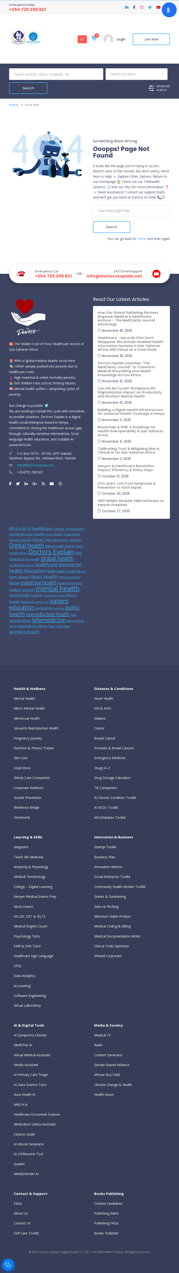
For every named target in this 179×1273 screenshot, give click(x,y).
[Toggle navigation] (82, 39)
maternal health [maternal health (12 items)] (38, 582)
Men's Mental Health (29, 708)
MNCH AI (21, 1104)
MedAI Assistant (26, 1065)
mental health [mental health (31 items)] (57, 588)
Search (111, 227)
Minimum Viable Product (112, 916)
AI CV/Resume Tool (28, 1154)
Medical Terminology (29, 876)
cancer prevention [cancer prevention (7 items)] (69, 528)
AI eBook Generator (29, 1144)
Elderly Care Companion (32, 777)
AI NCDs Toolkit (106, 807)
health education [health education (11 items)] (27, 570)
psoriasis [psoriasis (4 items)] (59, 608)
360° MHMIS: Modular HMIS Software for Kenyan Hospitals (131, 502)
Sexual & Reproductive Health (36, 728)
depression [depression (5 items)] (61, 540)
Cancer (99, 728)
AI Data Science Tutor (30, 1084)
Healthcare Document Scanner (37, 1114)
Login (121, 39)
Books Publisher (106, 1233)
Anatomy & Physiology (31, 867)
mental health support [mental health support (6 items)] (25, 595)
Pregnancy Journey (28, 738)
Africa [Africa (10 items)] (15, 528)
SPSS (17, 966)
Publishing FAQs (106, 1223)
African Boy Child (107, 1074)
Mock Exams (23, 906)
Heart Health (103, 698)
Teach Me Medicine (28, 857)
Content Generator (108, 1055)
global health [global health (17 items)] (57, 558)
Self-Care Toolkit (26, 1233)
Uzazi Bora (22, 768)
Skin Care (21, 758)
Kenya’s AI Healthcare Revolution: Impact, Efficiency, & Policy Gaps (126, 468)
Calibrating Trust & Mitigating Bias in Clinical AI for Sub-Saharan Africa (128, 450)
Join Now (151, 39)
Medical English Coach (30, 926)
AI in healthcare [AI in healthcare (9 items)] (37, 528)
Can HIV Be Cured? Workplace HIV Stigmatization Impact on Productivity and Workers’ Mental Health (130, 392)
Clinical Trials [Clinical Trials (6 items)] (42, 539)
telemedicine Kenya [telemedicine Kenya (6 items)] (32, 626)
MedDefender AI (26, 1174)
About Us (21, 1213)
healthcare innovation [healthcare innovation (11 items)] (58, 564)
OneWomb (22, 817)
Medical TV (102, 1035)
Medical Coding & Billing (112, 926)
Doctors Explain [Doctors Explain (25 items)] (51, 551)
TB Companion (105, 788)
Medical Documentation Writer (117, 936)
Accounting (22, 986)
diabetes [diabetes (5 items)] (75, 540)
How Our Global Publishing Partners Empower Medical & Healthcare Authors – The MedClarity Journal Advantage (128, 318)
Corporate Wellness (28, 788)
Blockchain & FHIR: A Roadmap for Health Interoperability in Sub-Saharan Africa (130, 431)
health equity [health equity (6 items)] (56, 571)
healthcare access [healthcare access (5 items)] (21, 565)
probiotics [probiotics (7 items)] (44, 608)
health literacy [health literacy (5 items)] (76, 571)
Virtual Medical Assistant (32, 1055)
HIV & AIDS (102, 708)
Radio (98, 1045)
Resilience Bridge (26, 807)
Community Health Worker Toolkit (120, 886)
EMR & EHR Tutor (27, 946)
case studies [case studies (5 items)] (54, 534)
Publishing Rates (106, 1213)
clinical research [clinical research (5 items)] (20, 540)
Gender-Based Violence (111, 1065)
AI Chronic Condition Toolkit (115, 797)
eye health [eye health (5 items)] (32, 559)
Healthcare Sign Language (33, 956)
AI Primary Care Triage (31, 1074)
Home (13, 104)
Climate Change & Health (113, 1084)
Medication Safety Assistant (35, 1124)
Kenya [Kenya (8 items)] (14, 582)
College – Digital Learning (33, 886)
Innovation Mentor (108, 867)
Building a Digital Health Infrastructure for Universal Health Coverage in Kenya (131, 412)
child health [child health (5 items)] (72, 534)
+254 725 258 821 (27, 9)
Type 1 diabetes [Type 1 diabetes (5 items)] (59, 626)
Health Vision (104, 1094)
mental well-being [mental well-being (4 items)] (54, 595)
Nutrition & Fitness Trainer (34, 748)
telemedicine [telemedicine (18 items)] (48, 620)
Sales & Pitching (106, 906)
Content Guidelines (108, 1203)
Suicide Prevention (27, 797)
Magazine (21, 847)
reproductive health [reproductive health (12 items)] (48, 614)
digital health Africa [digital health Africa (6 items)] (59, 546)
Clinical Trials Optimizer (111, 946)
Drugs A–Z (102, 768)
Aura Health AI (24, 1094)
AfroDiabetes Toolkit (110, 817)
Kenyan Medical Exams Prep (35, 896)
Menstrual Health (27, 718)
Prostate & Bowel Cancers (114, 748)
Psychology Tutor (27, 936)
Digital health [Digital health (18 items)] (26, 545)
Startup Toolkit (105, 847)
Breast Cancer (105, 738)
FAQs (18, 1203)
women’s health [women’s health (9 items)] (24, 632)
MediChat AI (23, 1045)
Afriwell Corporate (107, 956)
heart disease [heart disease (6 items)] (19, 577)
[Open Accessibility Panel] (169, 9)
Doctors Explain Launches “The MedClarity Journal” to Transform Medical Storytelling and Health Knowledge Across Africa (126, 369)
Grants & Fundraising (110, 896)
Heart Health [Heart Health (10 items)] (44, 576)
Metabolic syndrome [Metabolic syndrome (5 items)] (35, 602)
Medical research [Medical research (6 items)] (22, 590)
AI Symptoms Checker (30, 1035)
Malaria (99, 718)
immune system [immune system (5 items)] (69, 577)
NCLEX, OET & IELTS (29, 916)
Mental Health (24, 698)
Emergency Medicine (109, 758)
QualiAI (19, 1164)
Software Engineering (30, 995)
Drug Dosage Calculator (112, 777)
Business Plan (104, 857)
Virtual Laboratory (27, 1005)
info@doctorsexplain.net (114, 276)
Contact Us (22, 1223)
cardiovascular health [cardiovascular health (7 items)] (27, 534)
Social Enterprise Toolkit (112, 876)
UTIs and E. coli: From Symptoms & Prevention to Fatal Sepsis (127, 485)
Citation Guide (24, 1134)
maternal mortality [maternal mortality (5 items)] (69, 583)
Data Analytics (24, 976)
